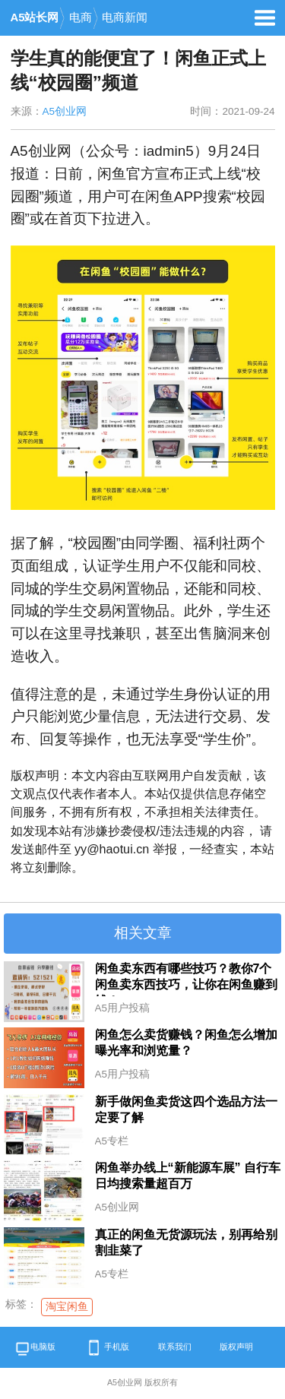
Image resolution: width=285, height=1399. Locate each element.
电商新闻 (124, 17)
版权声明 (236, 1346)
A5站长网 (35, 17)
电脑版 (35, 1349)
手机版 (106, 1347)
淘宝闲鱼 (67, 1306)
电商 (80, 17)
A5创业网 (65, 111)
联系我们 (175, 1346)
